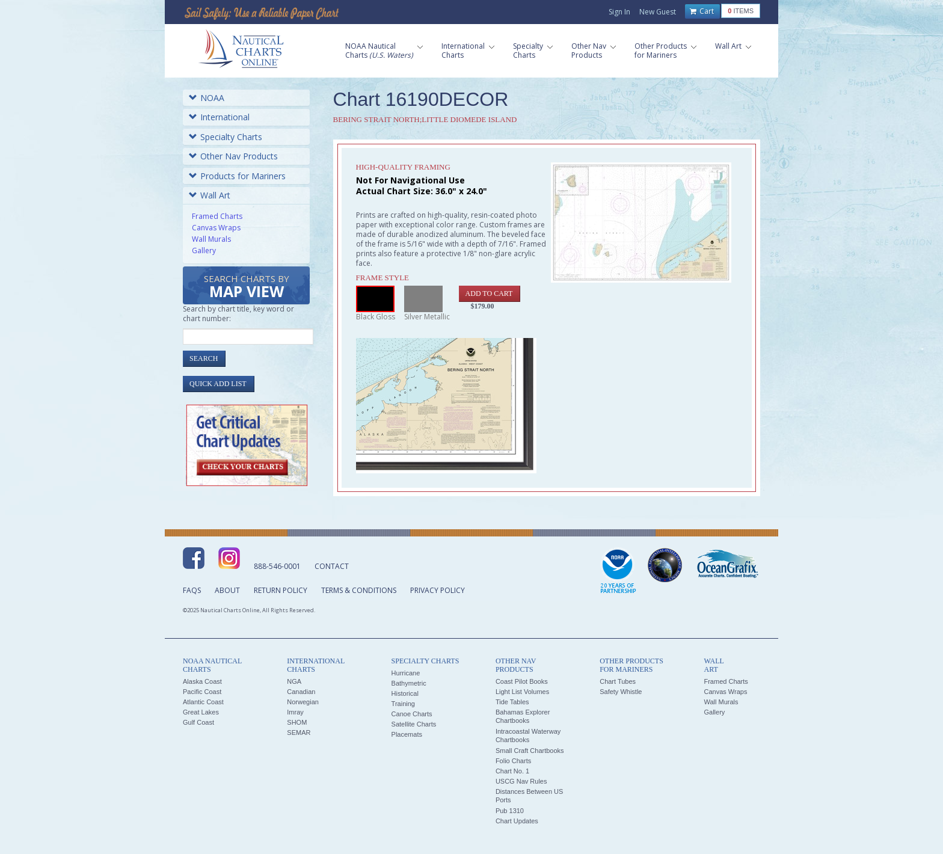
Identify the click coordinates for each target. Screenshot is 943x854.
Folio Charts (513, 760)
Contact (332, 566)
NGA (294, 681)
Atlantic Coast (203, 701)
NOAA (206, 97)
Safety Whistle (621, 691)
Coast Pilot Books (522, 681)
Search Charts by (246, 287)
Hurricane (406, 673)
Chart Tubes (618, 681)
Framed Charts (217, 216)
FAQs (192, 590)
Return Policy (280, 590)
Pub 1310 (510, 810)
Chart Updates (517, 821)
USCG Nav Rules (521, 781)
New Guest (657, 12)
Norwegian (303, 701)
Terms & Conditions (358, 590)
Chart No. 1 (512, 771)
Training (403, 703)
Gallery (204, 250)
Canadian (301, 691)
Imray (295, 712)
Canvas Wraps (216, 228)
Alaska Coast (202, 681)
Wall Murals (211, 239)
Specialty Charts (225, 137)
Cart (702, 11)
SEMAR (298, 732)
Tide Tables (512, 701)
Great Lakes (201, 712)
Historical (405, 693)
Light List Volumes (522, 691)
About (227, 590)
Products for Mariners (237, 176)
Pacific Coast (202, 691)
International (219, 117)
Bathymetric (409, 683)
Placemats (407, 734)
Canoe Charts (412, 713)
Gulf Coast (198, 722)
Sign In (619, 12)
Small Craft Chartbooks (530, 750)
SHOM (297, 722)
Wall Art (209, 195)
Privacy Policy (437, 590)
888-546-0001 (277, 566)
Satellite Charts (414, 724)
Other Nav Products (233, 156)
